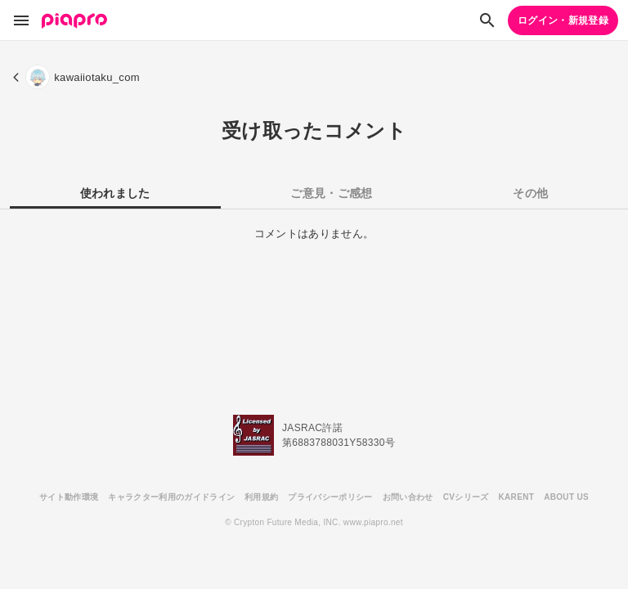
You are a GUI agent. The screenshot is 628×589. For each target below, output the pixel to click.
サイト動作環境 (68, 496)
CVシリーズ (466, 496)
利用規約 (261, 496)
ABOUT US (566, 496)
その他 (530, 193)
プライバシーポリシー (330, 496)
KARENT (517, 496)
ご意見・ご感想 (331, 193)
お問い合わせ (408, 496)
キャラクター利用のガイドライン (171, 496)
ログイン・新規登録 (563, 20)
